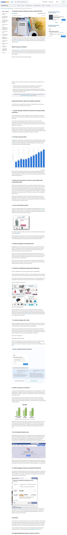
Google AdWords (17, 233)
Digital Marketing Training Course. (35, 529)
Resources (51, 1)
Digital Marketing (10, 8)
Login (64, 1)
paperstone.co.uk (15, 343)
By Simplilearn (15, 13)
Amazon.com (40, 208)
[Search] (27, 2)
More (57, 1)
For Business (44, 1)
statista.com (15, 141)
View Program (25, 364)
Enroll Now (63, 19)
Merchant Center (27, 313)
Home (2, 8)
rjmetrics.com (19, 50)
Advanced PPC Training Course (26, 95)
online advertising (18, 40)
